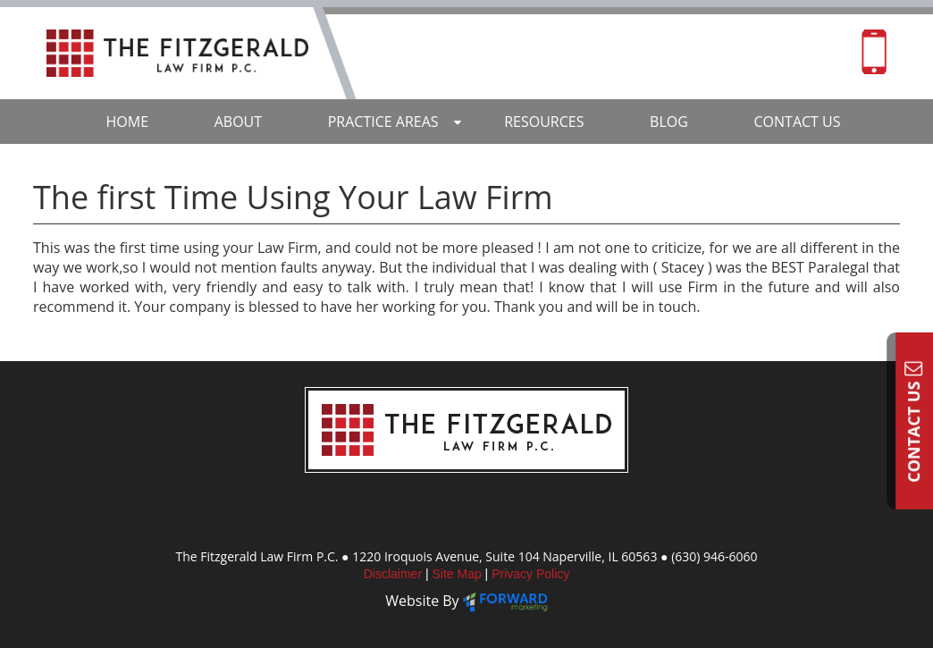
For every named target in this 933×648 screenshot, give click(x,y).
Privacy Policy (530, 574)
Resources (544, 121)
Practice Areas (383, 121)
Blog (669, 121)
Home (127, 121)
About (238, 121)
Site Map (458, 574)
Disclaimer (394, 574)
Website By (424, 600)
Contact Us (913, 421)
